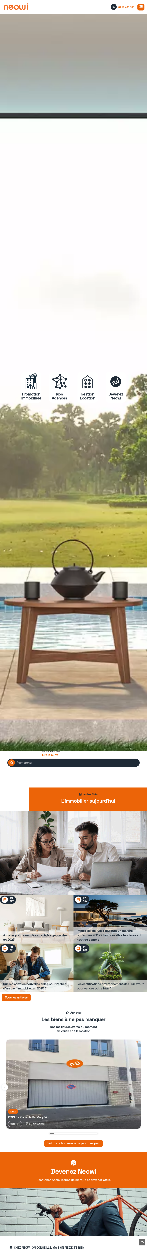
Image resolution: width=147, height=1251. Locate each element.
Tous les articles (16, 997)
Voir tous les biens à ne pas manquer (73, 1143)
